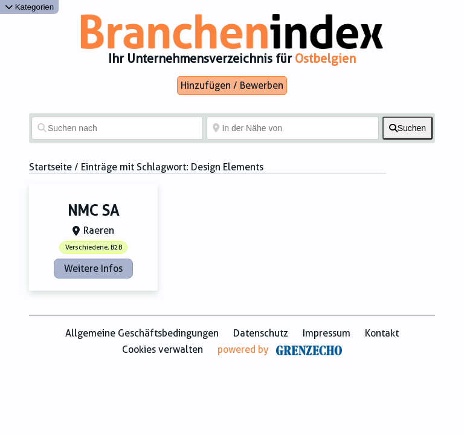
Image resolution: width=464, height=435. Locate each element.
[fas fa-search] (407, 128)
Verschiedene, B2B (93, 247)
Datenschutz (260, 333)
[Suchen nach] (117, 128)
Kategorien (29, 6)
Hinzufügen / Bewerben (232, 85)
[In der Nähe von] (292, 128)
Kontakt (382, 333)
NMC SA (93, 210)
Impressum (326, 333)
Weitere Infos (93, 268)
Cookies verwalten (162, 349)
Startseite (50, 167)
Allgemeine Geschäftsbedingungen (142, 333)
